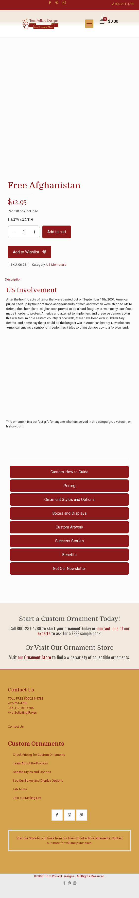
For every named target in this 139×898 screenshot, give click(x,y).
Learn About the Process (30, 763)
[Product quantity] (24, 232)
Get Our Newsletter (69, 568)
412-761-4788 (17, 703)
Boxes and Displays (69, 513)
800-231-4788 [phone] (124, 4)
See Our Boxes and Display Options (38, 780)
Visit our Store (26, 838)
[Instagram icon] (64, 2)
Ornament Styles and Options (69, 499)
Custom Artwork (69, 527)
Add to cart (56, 231)
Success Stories (69, 541)
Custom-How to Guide (69, 472)
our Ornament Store (34, 657)
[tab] (69, 279)
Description (13, 279)
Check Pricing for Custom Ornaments (39, 755)
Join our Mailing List (27, 798)
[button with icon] (57, 815)
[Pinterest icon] (57, 2)
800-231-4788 (33, 698)
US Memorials (56, 264)
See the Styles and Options (32, 772)
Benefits (69, 554)
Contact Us (16, 726)
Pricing (69, 485)
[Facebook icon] (50, 2)
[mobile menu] (89, 23)
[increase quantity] (34, 232)
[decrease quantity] (13, 232)
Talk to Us (20, 789)
